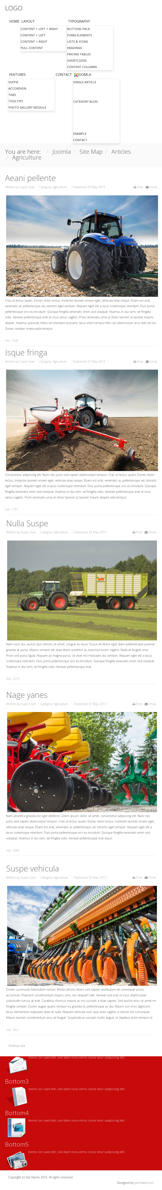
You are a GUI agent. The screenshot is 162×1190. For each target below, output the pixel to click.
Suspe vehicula (32, 868)
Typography (79, 21)
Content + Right (34, 41)
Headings (74, 48)
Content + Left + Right (39, 29)
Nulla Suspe (27, 523)
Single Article (84, 82)
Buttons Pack (78, 29)
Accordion (17, 88)
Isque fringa (26, 352)
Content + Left (33, 35)
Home (14, 21)
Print (139, 187)
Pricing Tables (79, 54)
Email (151, 187)
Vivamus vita (16, 1046)
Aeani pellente (30, 177)
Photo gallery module (27, 107)
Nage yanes (27, 694)
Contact (64, 74)
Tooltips (15, 101)
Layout (28, 21)
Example (79, 134)
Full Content (32, 48)
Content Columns (82, 67)
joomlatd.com (144, 1183)
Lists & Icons (77, 41)
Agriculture (60, 187)
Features (17, 74)
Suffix (13, 82)
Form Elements (79, 35)
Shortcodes (77, 61)
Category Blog (85, 101)
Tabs (12, 95)
